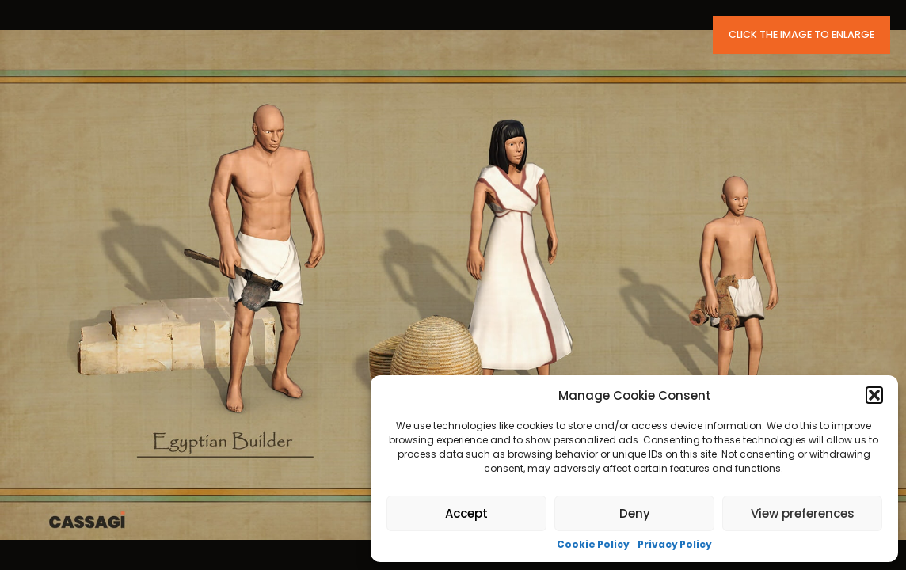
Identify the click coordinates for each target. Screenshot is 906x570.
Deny (634, 513)
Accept (466, 513)
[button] (874, 395)
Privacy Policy (675, 544)
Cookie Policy (593, 544)
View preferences (803, 513)
